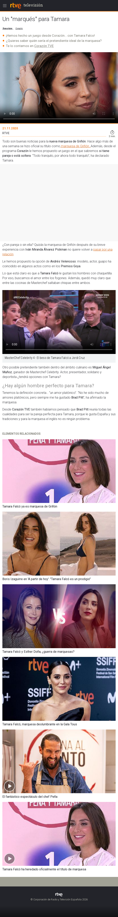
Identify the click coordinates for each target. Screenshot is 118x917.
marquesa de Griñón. (75, 146)
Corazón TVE (44, 46)
